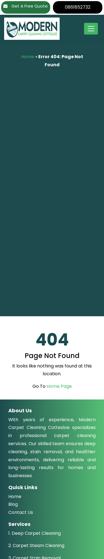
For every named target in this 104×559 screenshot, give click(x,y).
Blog (13, 504)
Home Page (59, 386)
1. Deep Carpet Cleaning (34, 533)
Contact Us (20, 512)
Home (27, 56)
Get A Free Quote (25, 6)
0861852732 (77, 7)
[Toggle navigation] (91, 29)
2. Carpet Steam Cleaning (36, 545)
